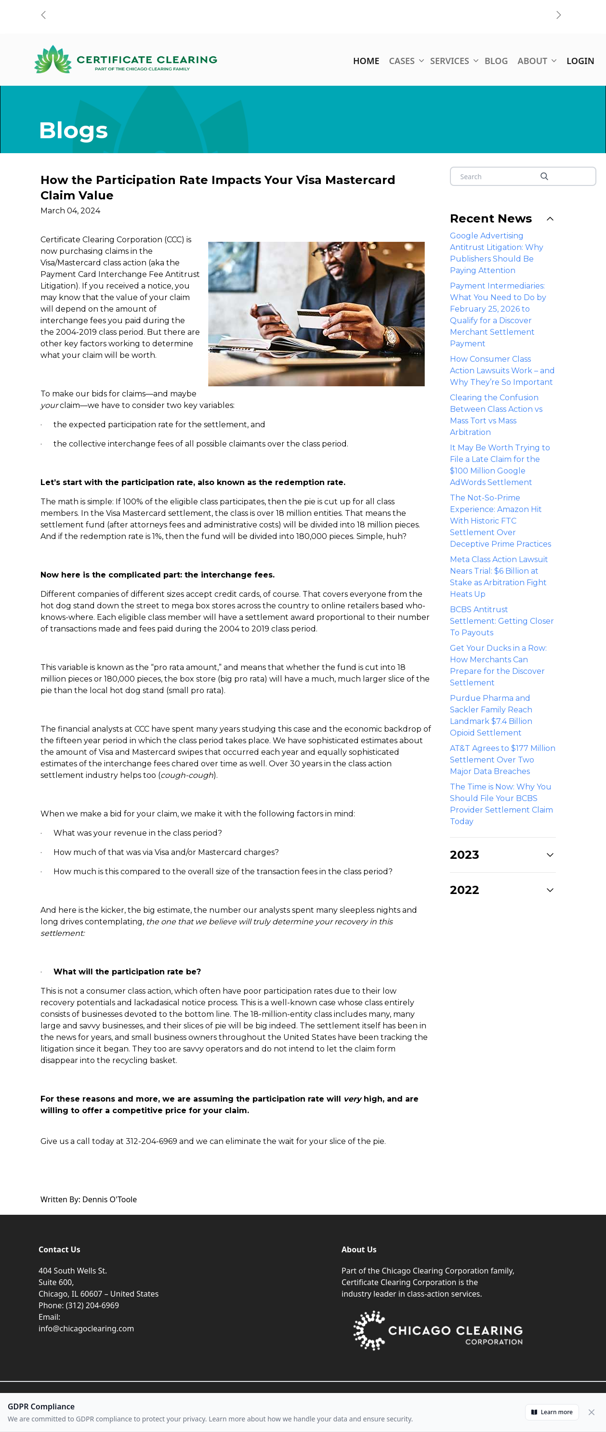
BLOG (496, 60)
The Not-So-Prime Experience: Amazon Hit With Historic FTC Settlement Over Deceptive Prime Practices (500, 521)
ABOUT (535, 60)
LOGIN (580, 60)
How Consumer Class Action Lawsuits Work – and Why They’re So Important (502, 371)
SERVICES (452, 60)
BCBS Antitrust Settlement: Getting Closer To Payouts (502, 621)
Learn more (552, 1412)
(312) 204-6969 (92, 1305)
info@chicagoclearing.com (86, 1328)
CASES (405, 60)
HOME (366, 60)
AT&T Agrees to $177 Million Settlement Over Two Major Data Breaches (502, 760)
